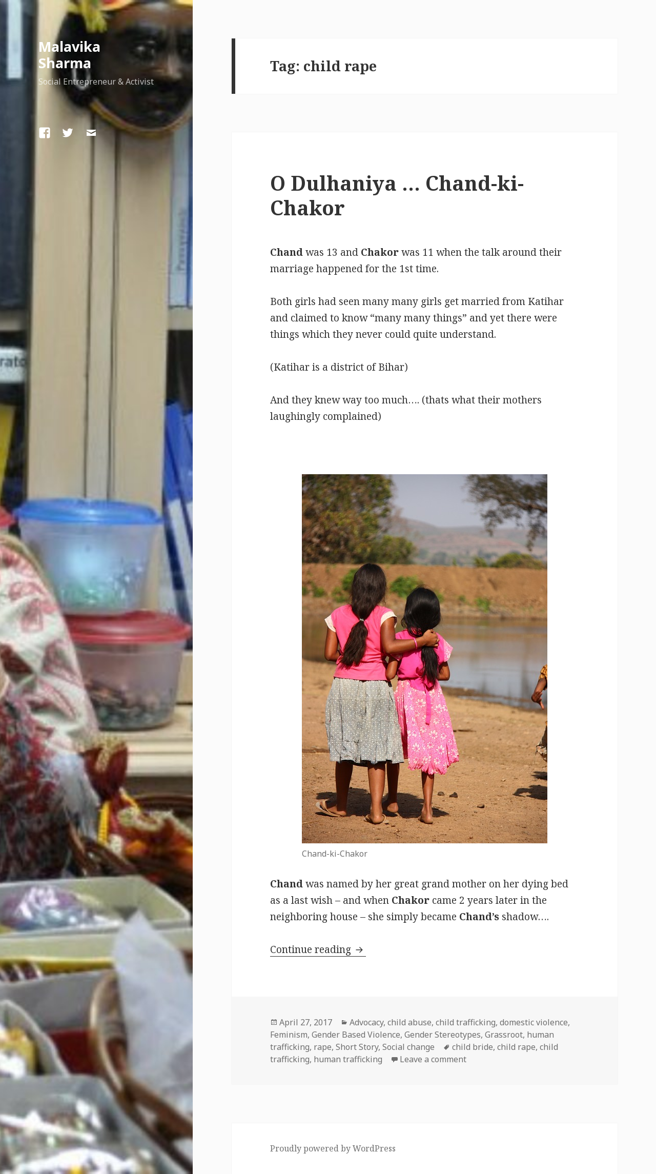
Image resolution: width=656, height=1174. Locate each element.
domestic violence (534, 1022)
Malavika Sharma (69, 54)
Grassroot (504, 1034)
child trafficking (466, 1022)
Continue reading (318, 949)
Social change (408, 1046)
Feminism (289, 1034)
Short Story (357, 1046)
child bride (472, 1046)
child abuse (409, 1022)
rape (323, 1046)
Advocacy (366, 1022)
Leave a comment (433, 1059)
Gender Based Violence (356, 1034)
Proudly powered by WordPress (333, 1148)
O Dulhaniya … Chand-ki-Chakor (397, 195)
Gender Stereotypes (442, 1034)
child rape (516, 1046)
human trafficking (348, 1059)
